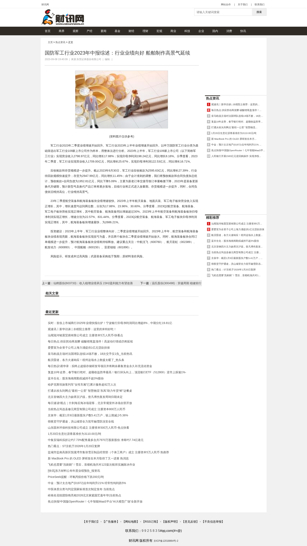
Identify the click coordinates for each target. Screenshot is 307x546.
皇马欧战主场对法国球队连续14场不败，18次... (237, 115)
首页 (48, 31)
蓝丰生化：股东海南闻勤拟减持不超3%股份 (76, 378)
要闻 (103, 31)
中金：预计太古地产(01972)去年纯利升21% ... (236, 144)
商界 (61, 31)
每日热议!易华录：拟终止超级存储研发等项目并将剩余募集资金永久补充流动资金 (100, 366)
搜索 (259, 12)
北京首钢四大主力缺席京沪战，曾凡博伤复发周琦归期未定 (85, 396)
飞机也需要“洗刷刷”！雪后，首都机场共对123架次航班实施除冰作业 (91, 464)
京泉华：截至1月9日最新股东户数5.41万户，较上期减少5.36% (88, 415)
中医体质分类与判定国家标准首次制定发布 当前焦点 (81, 489)
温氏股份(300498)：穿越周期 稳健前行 (176, 283)
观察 (75, 31)
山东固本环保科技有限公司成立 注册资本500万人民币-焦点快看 (88, 427)
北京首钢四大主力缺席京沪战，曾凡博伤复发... (237, 246)
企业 (201, 31)
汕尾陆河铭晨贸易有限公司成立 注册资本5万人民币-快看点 (85, 335)
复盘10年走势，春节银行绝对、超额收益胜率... (237, 121)
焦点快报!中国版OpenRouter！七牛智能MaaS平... (238, 150)
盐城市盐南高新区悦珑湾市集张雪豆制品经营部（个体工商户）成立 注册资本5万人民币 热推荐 (108, 452)
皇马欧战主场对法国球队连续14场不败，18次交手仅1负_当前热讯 (90, 353)
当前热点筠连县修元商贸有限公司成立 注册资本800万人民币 (86, 409)
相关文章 (52, 293)
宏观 (159, 31)
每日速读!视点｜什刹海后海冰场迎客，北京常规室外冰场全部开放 (90, 403)
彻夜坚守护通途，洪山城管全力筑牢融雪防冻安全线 (81, 421)
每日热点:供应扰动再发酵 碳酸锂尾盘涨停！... (236, 110)
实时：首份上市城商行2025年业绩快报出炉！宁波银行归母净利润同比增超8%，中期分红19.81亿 (110, 323)
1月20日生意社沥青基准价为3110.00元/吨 (74, 433)
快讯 (243, 31)
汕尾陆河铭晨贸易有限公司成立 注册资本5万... (236, 223)
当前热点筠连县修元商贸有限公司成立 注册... (236, 252)
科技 (187, 31)
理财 (145, 31)
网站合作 (226, 4)
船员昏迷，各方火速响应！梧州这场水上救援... (237, 235)
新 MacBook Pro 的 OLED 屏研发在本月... (233, 138)
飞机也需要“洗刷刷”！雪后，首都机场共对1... (236, 275)
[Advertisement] (236, 65)
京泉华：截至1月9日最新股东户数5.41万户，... (236, 258)
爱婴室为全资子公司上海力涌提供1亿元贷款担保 (79, 347)
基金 (117, 31)
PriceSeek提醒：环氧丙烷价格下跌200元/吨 (76, 476)
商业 (173, 31)
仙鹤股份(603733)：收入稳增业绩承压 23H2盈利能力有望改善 (93, 283)
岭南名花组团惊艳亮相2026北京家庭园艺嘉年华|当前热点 (84, 495)
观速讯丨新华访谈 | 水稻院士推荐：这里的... (235, 104)
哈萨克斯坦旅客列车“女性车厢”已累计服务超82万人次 (82, 384)
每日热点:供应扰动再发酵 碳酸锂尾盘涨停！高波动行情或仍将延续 (90, 341)
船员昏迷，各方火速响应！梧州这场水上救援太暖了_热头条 (86, 360)
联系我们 (259, 4)
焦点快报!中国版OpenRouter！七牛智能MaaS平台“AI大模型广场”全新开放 (95, 501)
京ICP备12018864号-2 (166, 540)
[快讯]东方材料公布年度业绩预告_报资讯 (74, 470)
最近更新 (52, 312)
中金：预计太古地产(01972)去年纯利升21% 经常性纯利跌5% (87, 483)
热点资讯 (60, 42)
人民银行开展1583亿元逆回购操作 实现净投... (236, 156)
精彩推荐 (212, 217)
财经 (131, 31)
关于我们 (243, 4)
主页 (50, 42)
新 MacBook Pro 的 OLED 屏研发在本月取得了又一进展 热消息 (88, 458)
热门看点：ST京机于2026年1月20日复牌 (74, 446)
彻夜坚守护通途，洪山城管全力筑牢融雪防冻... (237, 263)
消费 (229, 31)
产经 (89, 31)
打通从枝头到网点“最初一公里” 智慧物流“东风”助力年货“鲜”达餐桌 (90, 390)
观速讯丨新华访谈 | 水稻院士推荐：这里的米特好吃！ (82, 329)
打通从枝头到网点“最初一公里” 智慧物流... (234, 127)
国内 (215, 31)
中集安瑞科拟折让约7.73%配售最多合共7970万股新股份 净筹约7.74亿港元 (96, 440)
